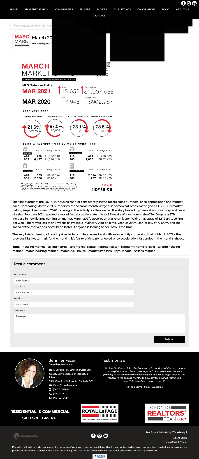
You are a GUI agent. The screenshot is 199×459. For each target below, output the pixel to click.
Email (18, 298)
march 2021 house (73, 251)
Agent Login (180, 437)
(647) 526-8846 (61, 389)
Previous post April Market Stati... (35, 25)
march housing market (41, 251)
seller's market (144, 251)
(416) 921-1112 (60, 393)
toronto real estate (83, 247)
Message (19, 310)
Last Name (19, 286)
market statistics (100, 251)
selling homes (57, 247)
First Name (21, 274)
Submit (169, 339)
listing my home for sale (138, 247)
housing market (34, 247)
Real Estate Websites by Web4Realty (165, 432)
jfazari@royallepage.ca (65, 385)
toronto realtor (108, 247)
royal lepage (123, 251)
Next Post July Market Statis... (166, 25)
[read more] (154, 381)
